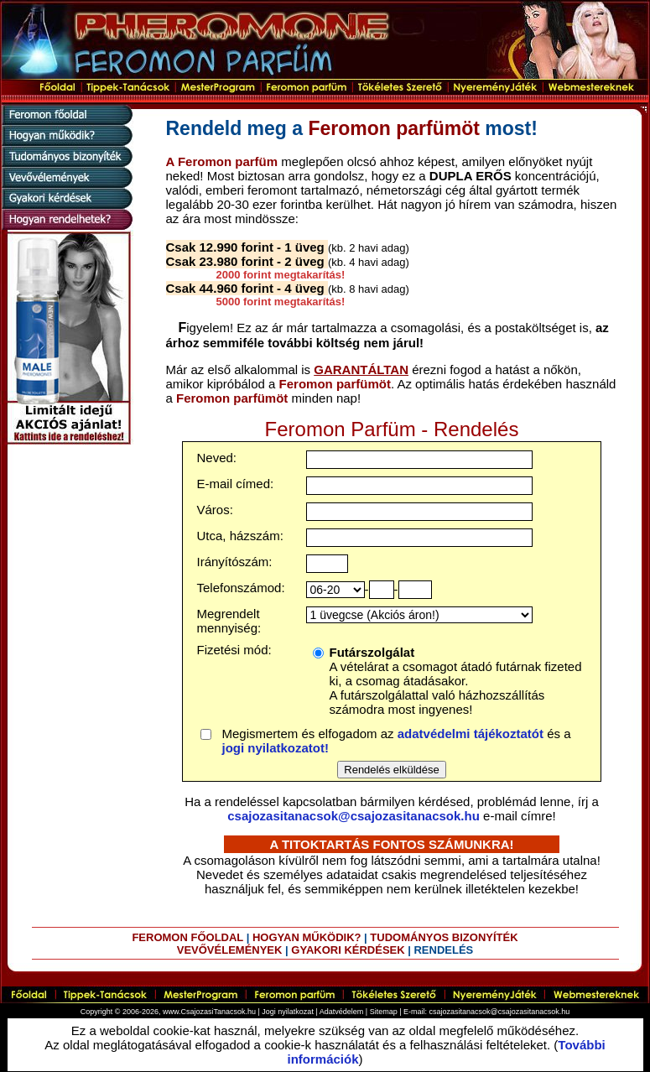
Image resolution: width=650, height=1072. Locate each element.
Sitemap (384, 1011)
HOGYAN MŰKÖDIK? (306, 937)
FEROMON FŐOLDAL (187, 937)
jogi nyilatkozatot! (276, 748)
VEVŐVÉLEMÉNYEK (230, 950)
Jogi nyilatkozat (288, 1011)
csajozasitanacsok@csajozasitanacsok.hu (353, 816)
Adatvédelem (342, 1011)
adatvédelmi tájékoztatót (470, 733)
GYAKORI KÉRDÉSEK (347, 950)
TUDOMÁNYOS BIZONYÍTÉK (443, 937)
